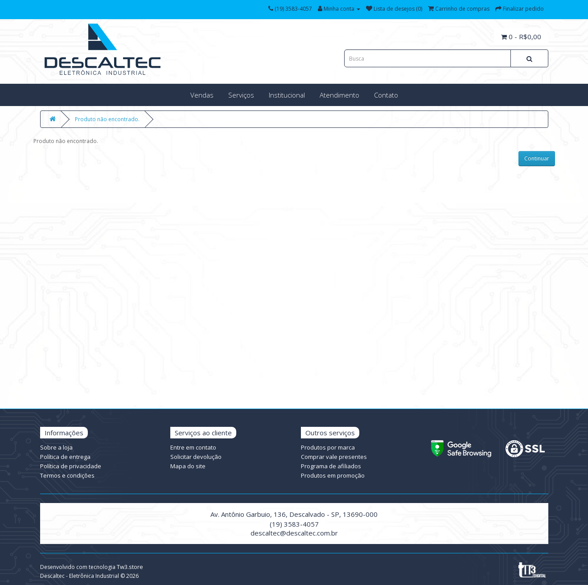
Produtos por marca (328, 447)
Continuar (536, 158)
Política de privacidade (70, 466)
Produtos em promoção (333, 475)
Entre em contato (193, 447)
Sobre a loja (56, 447)
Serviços (241, 94)
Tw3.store (130, 567)
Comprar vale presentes (334, 457)
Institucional (287, 94)
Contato (386, 94)
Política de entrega (65, 457)
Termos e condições (67, 475)
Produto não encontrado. (107, 119)
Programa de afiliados (331, 466)
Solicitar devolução (196, 457)
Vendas (202, 94)
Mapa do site (188, 466)
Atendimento (339, 94)
